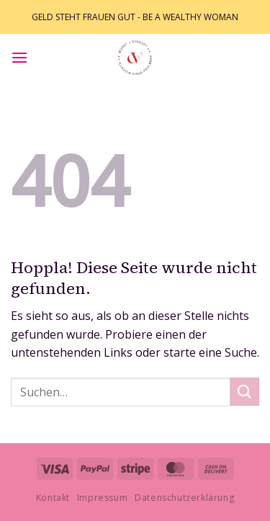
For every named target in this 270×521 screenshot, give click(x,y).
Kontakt (53, 497)
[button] (19, 57)
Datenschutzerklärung (184, 497)
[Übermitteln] (244, 392)
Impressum (102, 497)
